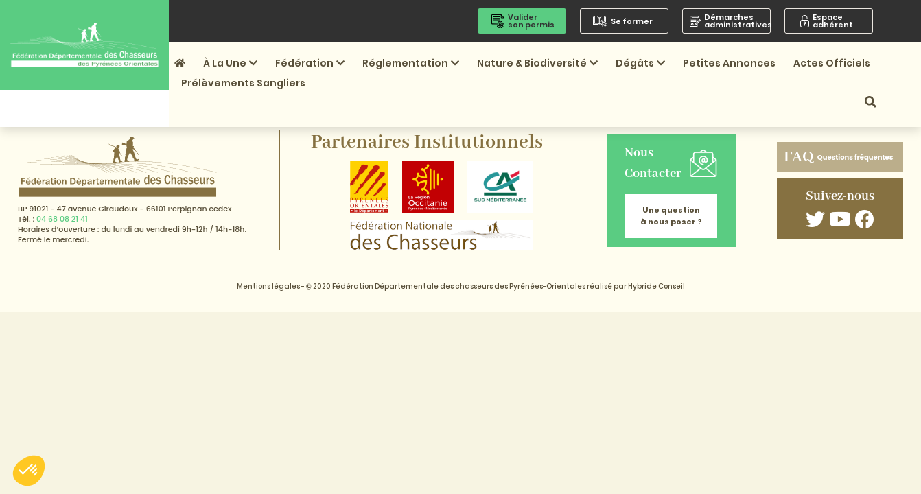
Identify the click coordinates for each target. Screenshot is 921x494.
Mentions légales (268, 286)
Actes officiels (831, 63)
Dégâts (640, 63)
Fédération (310, 63)
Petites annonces (729, 63)
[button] (28, 470)
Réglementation (410, 63)
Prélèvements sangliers (243, 83)
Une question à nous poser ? (671, 215)
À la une (230, 63)
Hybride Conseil (656, 286)
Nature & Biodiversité (537, 63)
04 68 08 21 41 (62, 218)
